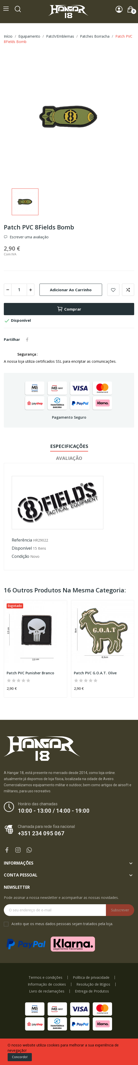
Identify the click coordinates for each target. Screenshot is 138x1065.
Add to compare (128, 289)
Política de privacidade (91, 977)
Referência (22, 540)
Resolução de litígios (93, 984)
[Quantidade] (19, 290)
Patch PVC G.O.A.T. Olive (95, 672)
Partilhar (27, 339)
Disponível (22, 548)
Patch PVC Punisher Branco (30, 672)
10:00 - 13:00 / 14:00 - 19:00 (54, 811)
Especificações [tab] (69, 446)
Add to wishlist (113, 289)
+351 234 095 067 (41, 833)
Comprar (69, 309)
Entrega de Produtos (92, 991)
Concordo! (19, 1057)
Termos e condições (45, 977)
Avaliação (69, 458)
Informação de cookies (47, 984)
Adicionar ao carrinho (71, 289)
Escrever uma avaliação (29, 237)
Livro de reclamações (46, 991)
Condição (20, 556)
